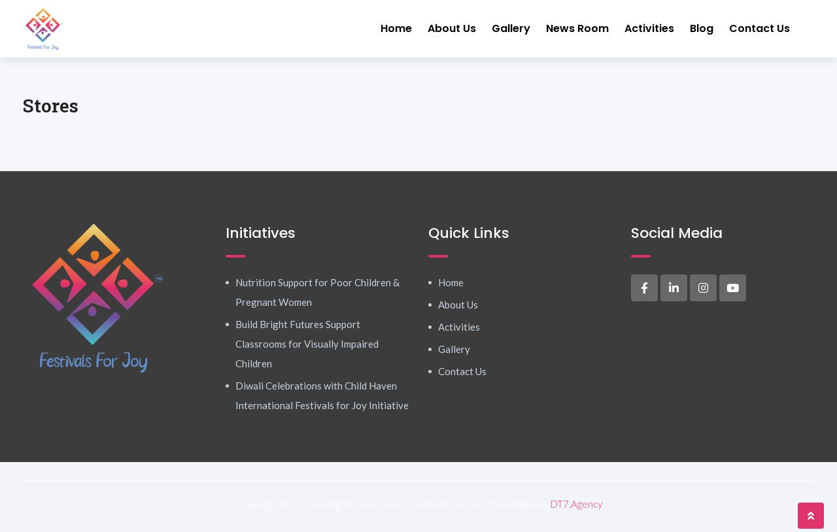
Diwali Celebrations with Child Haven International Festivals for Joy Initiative (322, 395)
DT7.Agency (576, 504)
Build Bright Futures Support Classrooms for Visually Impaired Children (307, 343)
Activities (649, 28)
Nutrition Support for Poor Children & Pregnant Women (317, 292)
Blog (701, 28)
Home (396, 28)
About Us (452, 28)
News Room (577, 28)
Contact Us (759, 28)
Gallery (511, 28)
